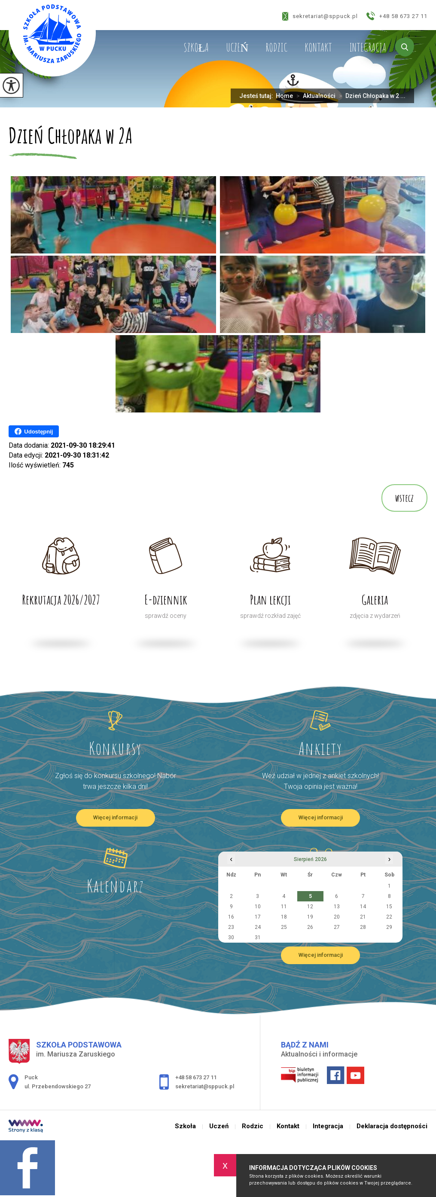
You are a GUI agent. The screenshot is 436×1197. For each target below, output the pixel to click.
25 (284, 927)
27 (337, 927)
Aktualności (314, 96)
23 (231, 927)
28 (363, 927)
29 (389, 927)
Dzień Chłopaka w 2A (71, 137)
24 (258, 927)
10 (258, 907)
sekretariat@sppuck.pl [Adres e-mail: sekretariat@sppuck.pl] (204, 1086)
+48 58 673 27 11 (396, 16)
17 (258, 917)
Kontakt (318, 47)
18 (284, 917)
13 (337, 907)
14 (363, 907)
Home (284, 96)
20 (337, 917)
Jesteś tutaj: (257, 96)
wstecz (404, 498)
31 (258, 937)
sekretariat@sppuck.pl (320, 16)
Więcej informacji (115, 817)
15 (389, 907)
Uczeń (237, 47)
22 (389, 917)
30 (231, 937)
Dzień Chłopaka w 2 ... (370, 96)
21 (363, 917)
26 (310, 927)
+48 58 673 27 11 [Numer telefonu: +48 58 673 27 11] (195, 1077)
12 (310, 907)
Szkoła (196, 47)
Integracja (367, 47)
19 (310, 917)
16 (231, 917)
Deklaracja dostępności (392, 1126)
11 (284, 907)
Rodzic (276, 47)
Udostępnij (34, 431)
